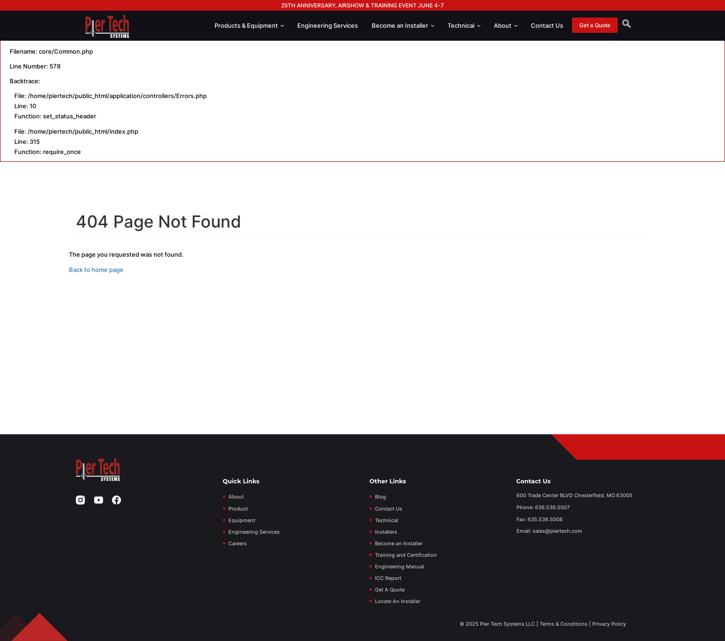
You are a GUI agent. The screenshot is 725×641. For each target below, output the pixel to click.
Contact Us (547, 25)
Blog (380, 496)
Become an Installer (403, 25)
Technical (464, 25)
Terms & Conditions (564, 624)
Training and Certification (406, 555)
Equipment (241, 520)
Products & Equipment (249, 25)
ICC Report (388, 578)
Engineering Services (327, 25)
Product (238, 508)
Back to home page (96, 269)
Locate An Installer (397, 601)
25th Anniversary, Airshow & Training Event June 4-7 (362, 5)
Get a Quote (594, 25)
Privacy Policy (609, 624)
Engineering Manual (399, 566)
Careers (237, 543)
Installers (386, 532)
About (505, 25)
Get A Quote (390, 589)
